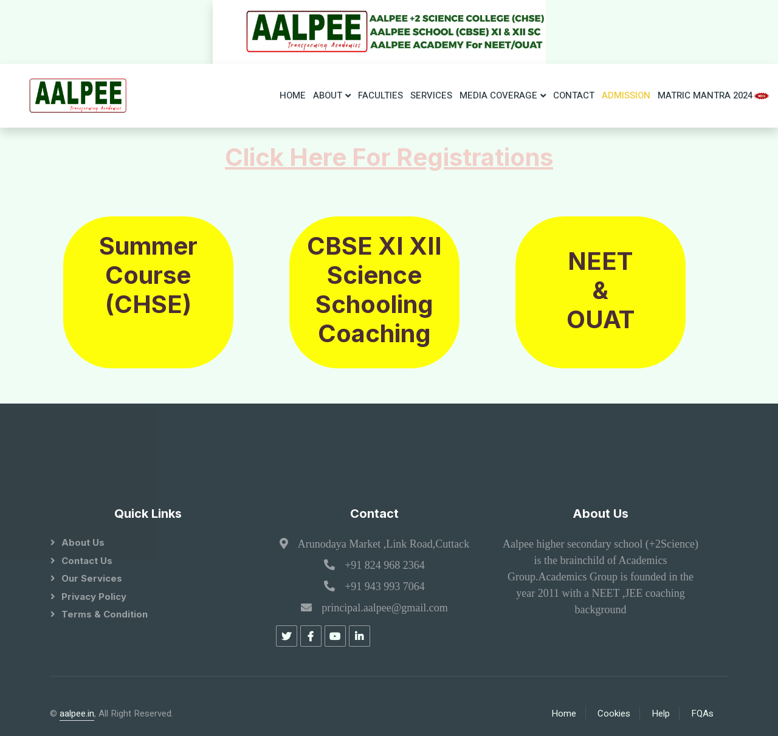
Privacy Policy (93, 596)
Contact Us (86, 560)
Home (293, 95)
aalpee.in (77, 713)
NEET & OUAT (600, 290)
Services (431, 95)
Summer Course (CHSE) (148, 275)
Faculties (380, 95)
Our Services (91, 578)
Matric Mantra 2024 (714, 95)
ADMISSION (626, 95)
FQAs (702, 713)
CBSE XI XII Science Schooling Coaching (374, 289)
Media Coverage (498, 95)
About (327, 95)
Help (661, 713)
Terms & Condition (104, 614)
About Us (83, 542)
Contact (573, 95)
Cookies (613, 713)
